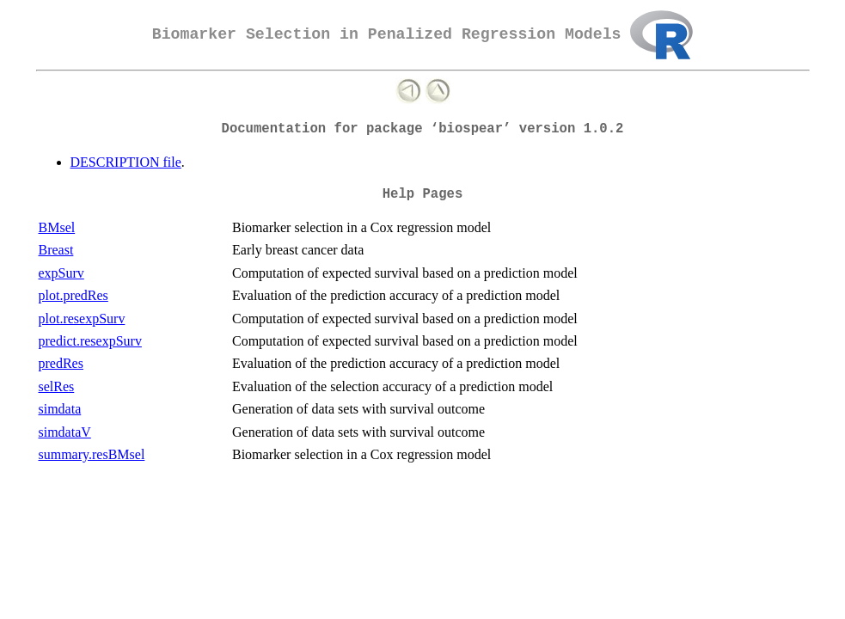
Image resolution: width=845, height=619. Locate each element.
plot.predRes (73, 295)
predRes (61, 363)
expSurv (61, 273)
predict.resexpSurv (90, 341)
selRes (57, 386)
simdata (60, 408)
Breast (56, 249)
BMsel (57, 227)
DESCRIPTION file (125, 162)
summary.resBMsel (92, 454)
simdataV (65, 432)
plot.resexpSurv (82, 318)
